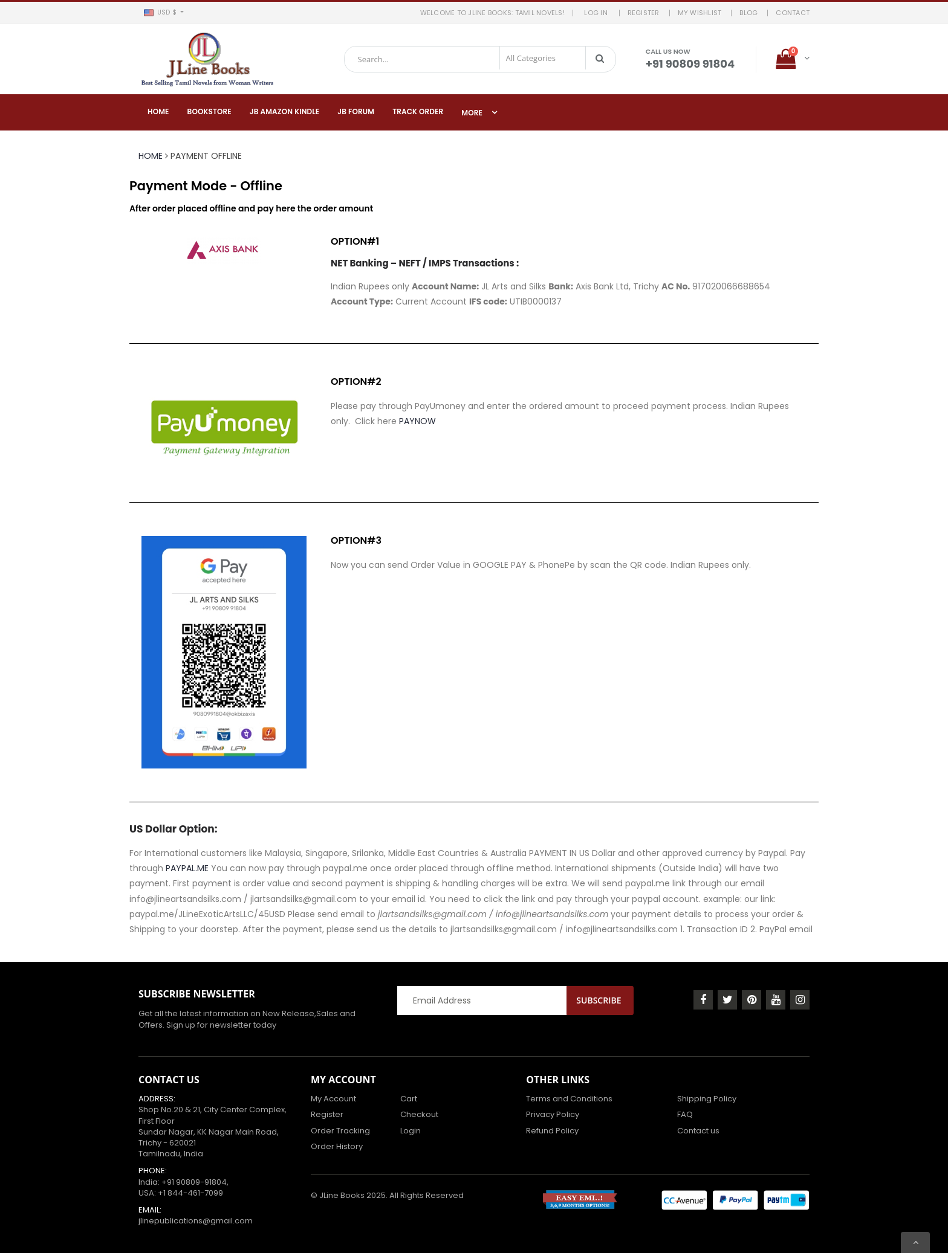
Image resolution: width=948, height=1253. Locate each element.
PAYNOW (417, 421)
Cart (408, 1098)
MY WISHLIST (700, 13)
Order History (337, 1146)
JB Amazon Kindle (285, 111)
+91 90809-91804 (194, 1182)
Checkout (419, 1114)
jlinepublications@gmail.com (195, 1220)
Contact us (698, 1130)
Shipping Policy (706, 1098)
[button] (163, 12)
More (471, 113)
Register (327, 1114)
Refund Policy (552, 1130)
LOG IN (597, 13)
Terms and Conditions (569, 1098)
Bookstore (209, 111)
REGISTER (644, 13)
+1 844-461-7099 (190, 1193)
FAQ (685, 1114)
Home (158, 111)
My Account (333, 1098)
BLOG (748, 13)
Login (410, 1130)
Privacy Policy (552, 1114)
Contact (793, 13)
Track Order (417, 111)
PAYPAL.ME (187, 868)
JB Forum (355, 111)
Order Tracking (340, 1130)
